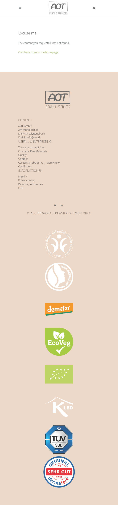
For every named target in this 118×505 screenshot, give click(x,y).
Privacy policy (26, 180)
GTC (20, 188)
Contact (23, 159)
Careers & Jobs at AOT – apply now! (39, 162)
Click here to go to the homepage (38, 52)
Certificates (25, 166)
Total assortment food (31, 147)
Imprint (22, 176)
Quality (22, 155)
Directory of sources (30, 184)
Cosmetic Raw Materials (32, 151)
